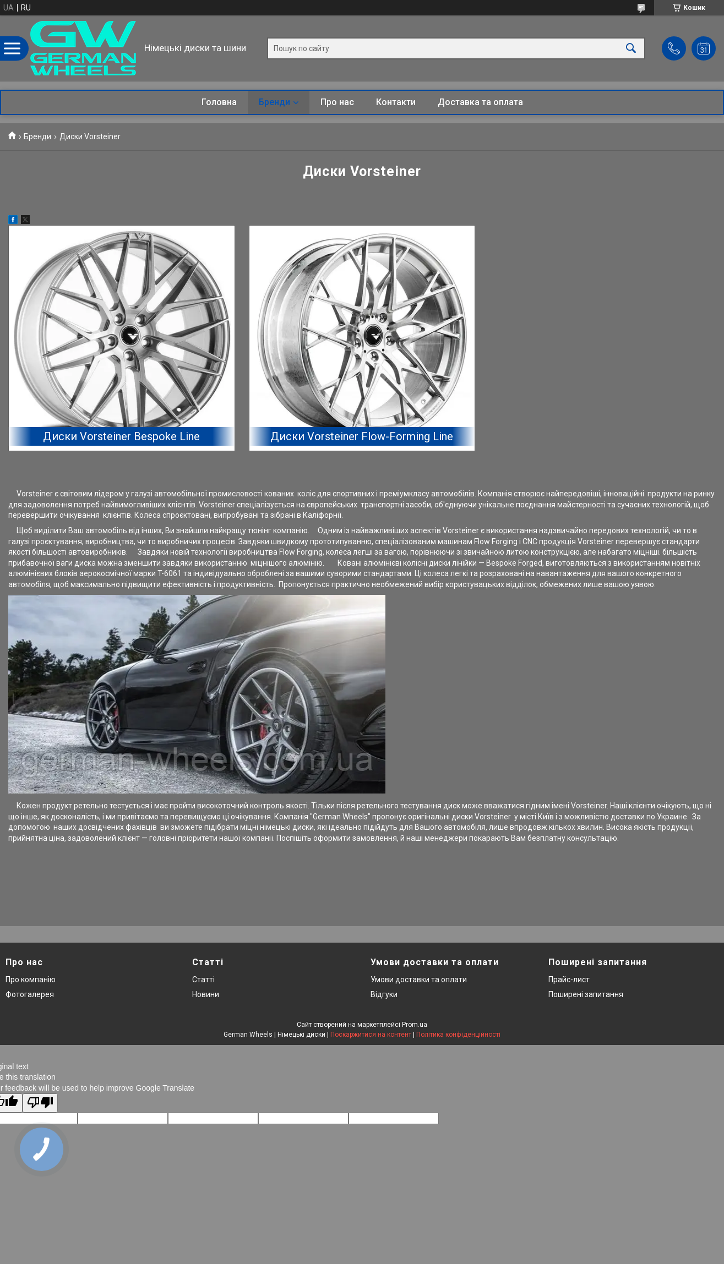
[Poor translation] (40, 1103)
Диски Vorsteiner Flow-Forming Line (361, 436)
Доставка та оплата (480, 102)
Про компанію (31, 979)
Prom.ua (414, 1024)
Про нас (337, 102)
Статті (203, 979)
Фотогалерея (30, 994)
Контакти (396, 102)
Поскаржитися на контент (370, 1034)
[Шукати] (631, 48)
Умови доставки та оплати (419, 979)
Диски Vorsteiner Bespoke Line (121, 436)
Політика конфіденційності (458, 1034)
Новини (205, 994)
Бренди (274, 102)
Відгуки (384, 994)
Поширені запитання (585, 994)
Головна (219, 102)
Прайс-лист (569, 979)
